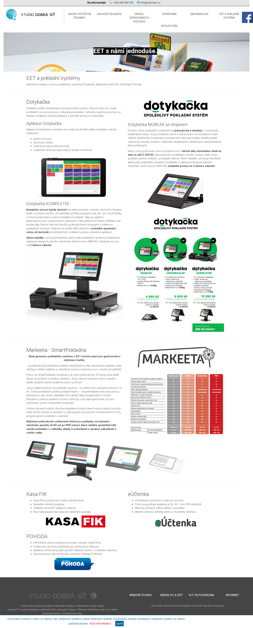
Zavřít (119, 623)
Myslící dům (169, 26)
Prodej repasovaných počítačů (139, 17)
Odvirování (169, 14)
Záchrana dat (199, 14)
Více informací (100, 623)
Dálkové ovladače (109, 14)
